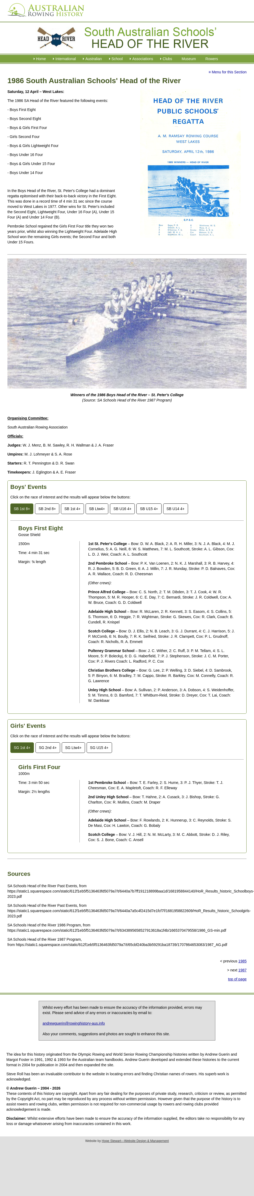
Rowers (212, 59)
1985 (242, 961)
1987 (242, 970)
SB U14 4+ (176, 509)
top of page (237, 979)
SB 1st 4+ (72, 509)
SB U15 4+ (149, 509)
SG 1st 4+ (22, 748)
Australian (93, 59)
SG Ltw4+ (73, 748)
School (117, 59)
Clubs (167, 59)
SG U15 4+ (99, 748)
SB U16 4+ (122, 509)
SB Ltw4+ (97, 509)
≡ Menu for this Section (227, 72)
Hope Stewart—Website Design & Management (135, 1141)
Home (41, 59)
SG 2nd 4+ (48, 748)
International (65, 59)
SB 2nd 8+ (47, 509)
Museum (189, 59)
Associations (142, 59)
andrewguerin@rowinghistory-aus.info (74, 1023)
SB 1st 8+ (22, 509)
